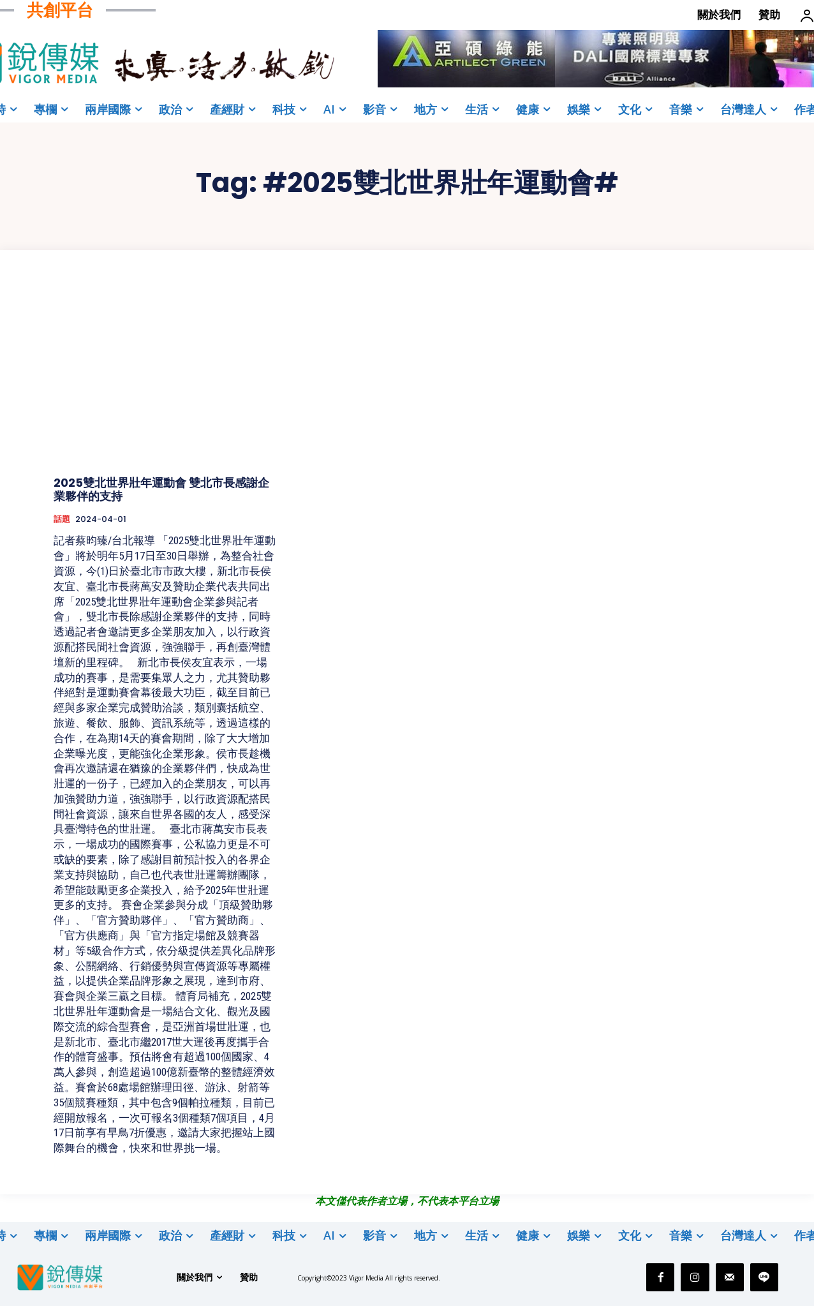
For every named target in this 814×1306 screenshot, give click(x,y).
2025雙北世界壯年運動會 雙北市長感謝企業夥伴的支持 (161, 490)
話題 (62, 519)
